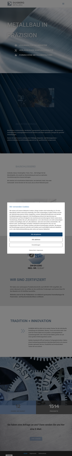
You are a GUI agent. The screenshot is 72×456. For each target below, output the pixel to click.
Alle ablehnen (36, 239)
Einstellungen (36, 245)
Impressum (40, 250)
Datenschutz (32, 250)
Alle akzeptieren (36, 234)
